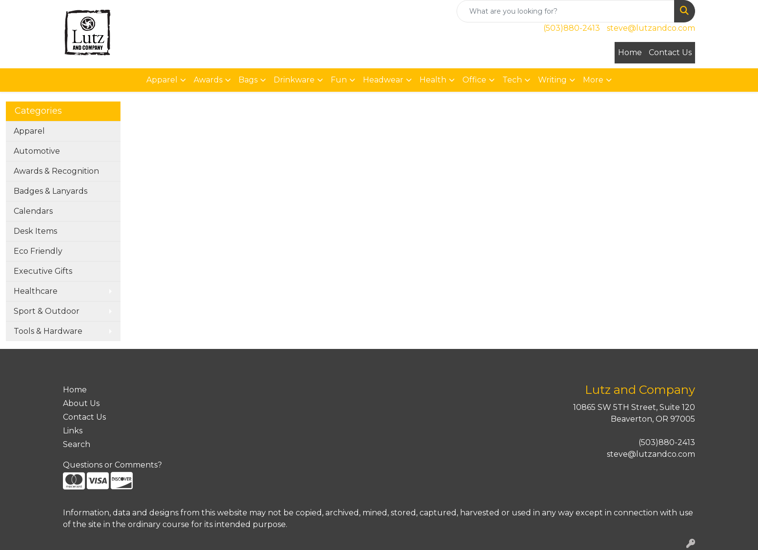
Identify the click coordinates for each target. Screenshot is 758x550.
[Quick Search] (566, 11)
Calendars (33, 211)
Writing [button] (552, 79)
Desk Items (35, 231)
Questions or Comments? (112, 464)
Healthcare (36, 291)
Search (76, 444)
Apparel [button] (162, 79)
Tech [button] (512, 79)
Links (72, 430)
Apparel (29, 131)
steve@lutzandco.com (651, 28)
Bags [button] (248, 79)
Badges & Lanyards (50, 191)
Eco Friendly (38, 251)
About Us (81, 403)
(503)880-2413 (571, 28)
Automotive (37, 151)
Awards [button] (208, 79)
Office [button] (474, 79)
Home (630, 52)
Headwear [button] (383, 79)
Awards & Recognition (56, 171)
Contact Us (670, 52)
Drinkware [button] (294, 79)
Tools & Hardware (48, 331)
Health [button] (432, 79)
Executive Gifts (43, 271)
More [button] (593, 79)
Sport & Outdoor (47, 311)
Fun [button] (339, 79)
